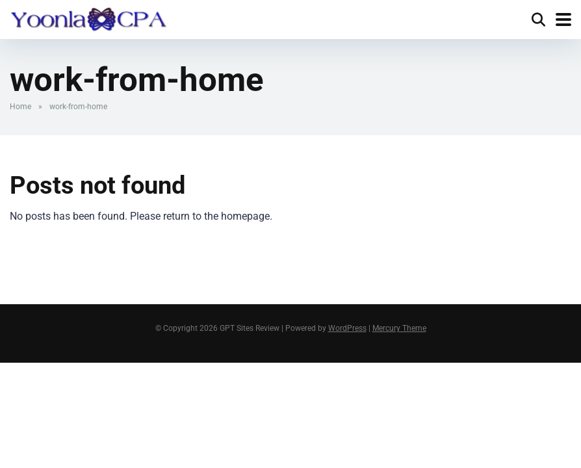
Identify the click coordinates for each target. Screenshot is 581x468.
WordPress (347, 328)
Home (20, 106)
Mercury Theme (399, 328)
